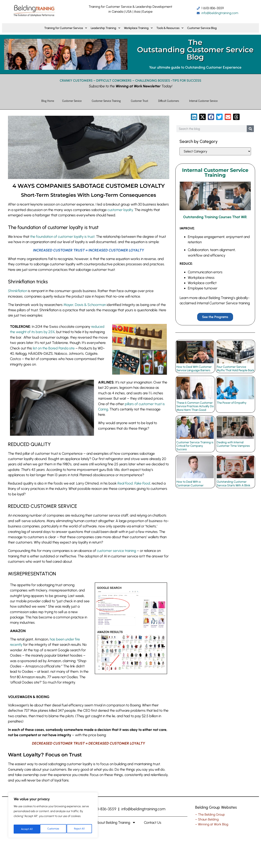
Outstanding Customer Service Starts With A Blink (233, 483)
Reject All (53, 829)
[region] (53, 816)
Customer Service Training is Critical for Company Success (194, 445)
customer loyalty (120, 210)
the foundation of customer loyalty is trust (62, 236)
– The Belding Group (210, 814)
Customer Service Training (107, 100)
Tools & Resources (170, 28)
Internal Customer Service (204, 100)
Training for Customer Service (65, 28)
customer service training (116, 550)
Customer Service (73, 100)
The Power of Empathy (232, 402)
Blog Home (47, 100)
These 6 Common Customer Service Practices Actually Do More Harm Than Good (195, 406)
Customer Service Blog (202, 28)
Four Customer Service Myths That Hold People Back (235, 368)
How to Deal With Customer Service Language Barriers (194, 368)
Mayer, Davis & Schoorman (84, 304)
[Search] (250, 128)
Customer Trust (140, 100)
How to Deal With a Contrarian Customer (189, 483)
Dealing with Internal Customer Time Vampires (233, 443)
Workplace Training (138, 28)
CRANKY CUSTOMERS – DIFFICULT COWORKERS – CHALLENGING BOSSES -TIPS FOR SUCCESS (130, 80)
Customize (26, 829)
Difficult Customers (169, 100)
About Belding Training (115, 822)
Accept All (79, 829)
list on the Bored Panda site (54, 348)
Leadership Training (105, 28)
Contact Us (152, 822)
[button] (194, 117)
